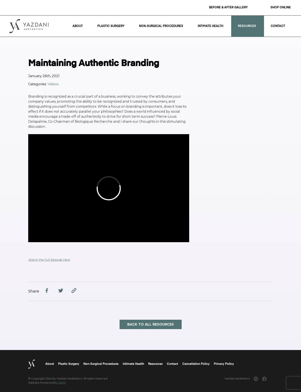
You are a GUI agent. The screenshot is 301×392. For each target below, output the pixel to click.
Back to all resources (150, 324)
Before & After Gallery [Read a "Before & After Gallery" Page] (228, 7)
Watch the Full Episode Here (49, 260)
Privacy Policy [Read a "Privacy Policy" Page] (224, 364)
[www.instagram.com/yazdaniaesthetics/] (256, 380)
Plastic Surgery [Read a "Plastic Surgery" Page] (110, 26)
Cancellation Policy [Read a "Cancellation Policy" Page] (196, 364)
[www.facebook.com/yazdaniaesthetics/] (264, 380)
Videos (53, 84)
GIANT (62, 382)
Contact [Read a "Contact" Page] (278, 26)
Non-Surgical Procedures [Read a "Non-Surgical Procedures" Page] (161, 26)
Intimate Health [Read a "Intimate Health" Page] (210, 26)
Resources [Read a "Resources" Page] (247, 26)
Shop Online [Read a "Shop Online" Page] (280, 7)
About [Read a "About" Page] (78, 26)
